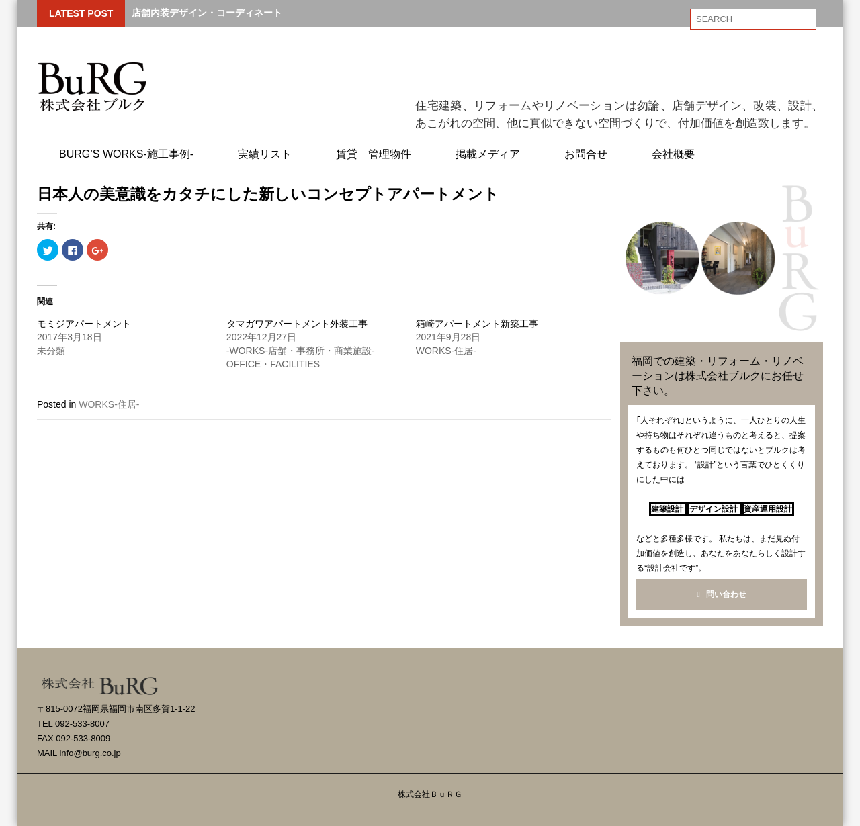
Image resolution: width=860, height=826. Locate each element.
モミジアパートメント (84, 323)
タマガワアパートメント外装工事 (297, 323)
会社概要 (673, 154)
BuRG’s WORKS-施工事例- (126, 154)
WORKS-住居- (109, 404)
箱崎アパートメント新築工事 (477, 323)
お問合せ (585, 154)
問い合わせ (721, 594)
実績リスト (265, 154)
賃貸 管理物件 (373, 154)
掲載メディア (488, 154)
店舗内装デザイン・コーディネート (207, 12)
